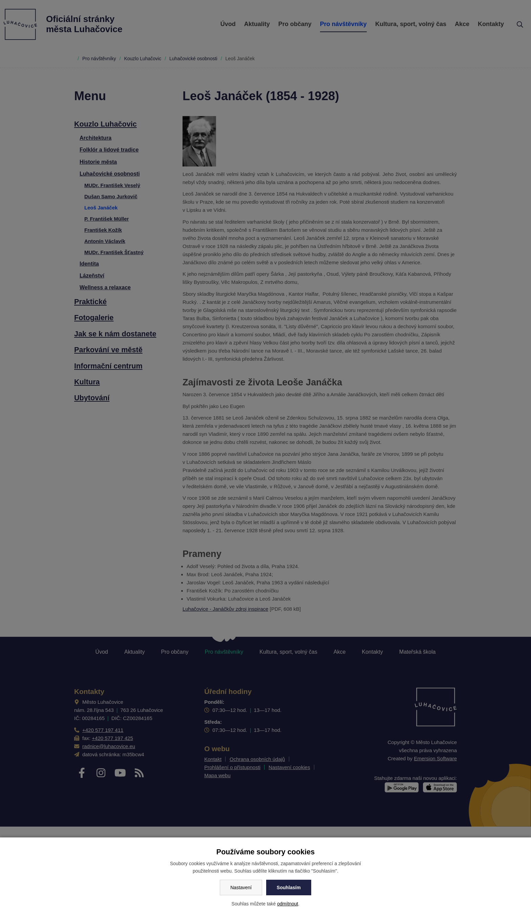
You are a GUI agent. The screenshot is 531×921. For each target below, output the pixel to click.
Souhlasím (289, 887)
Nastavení (241, 887)
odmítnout (287, 903)
